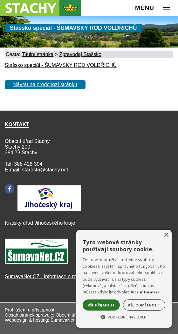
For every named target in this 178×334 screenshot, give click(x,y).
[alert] (124, 279)
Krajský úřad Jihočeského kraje (40, 223)
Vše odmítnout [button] (144, 305)
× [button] (166, 235)
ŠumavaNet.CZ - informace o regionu (47, 276)
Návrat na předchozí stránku (45, 84)
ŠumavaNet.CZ (66, 320)
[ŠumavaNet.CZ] (36, 262)
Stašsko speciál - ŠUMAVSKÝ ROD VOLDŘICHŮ (61, 65)
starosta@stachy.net (45, 169)
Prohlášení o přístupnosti (30, 309)
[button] (124, 316)
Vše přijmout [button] (101, 305)
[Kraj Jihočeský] (49, 209)
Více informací (145, 292)
